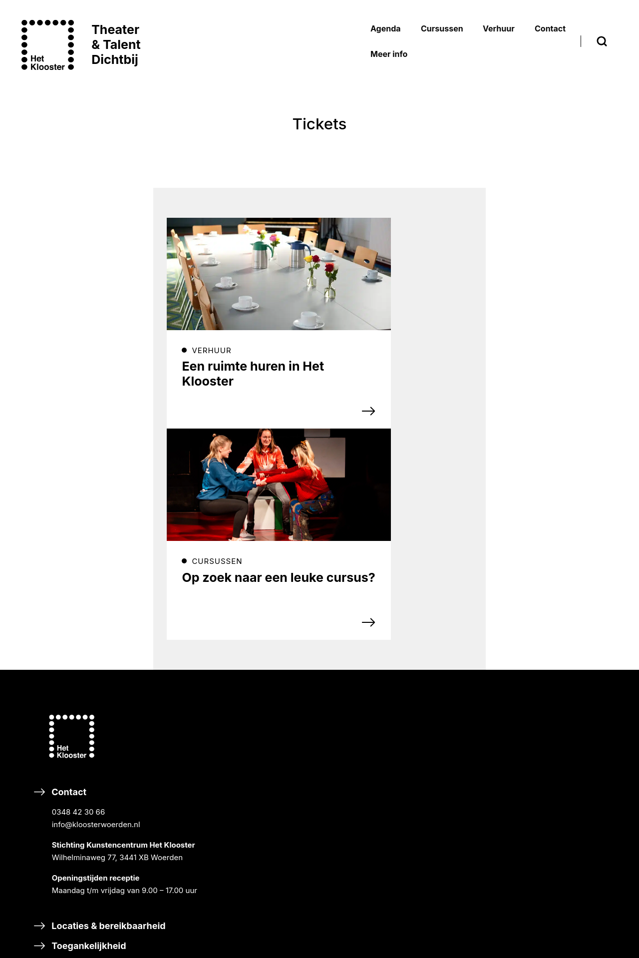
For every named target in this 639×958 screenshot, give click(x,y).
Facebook (252, 652)
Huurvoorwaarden (575, 696)
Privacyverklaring (574, 709)
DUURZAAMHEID (573, 589)
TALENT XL (465, 739)
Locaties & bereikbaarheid (100, 757)
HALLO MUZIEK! (474, 813)
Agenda (451, 515)
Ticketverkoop (568, 723)
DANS (455, 688)
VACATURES (565, 602)
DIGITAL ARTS (470, 726)
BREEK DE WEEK (475, 536)
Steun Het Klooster (280, 847)
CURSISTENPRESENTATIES (493, 574)
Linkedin (321, 679)
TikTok (246, 679)
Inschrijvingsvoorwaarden (589, 669)
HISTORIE (560, 562)
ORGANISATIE (568, 575)
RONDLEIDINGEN (475, 587)
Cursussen (458, 628)
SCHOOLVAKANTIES (579, 616)
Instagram (324, 652)
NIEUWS (558, 548)
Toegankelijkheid (80, 777)
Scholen (452, 767)
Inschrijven (268, 586)
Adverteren (459, 873)
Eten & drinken (74, 797)
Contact (104, 662)
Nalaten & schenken (282, 899)
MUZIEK (459, 649)
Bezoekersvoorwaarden (585, 682)
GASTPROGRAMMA (480, 601)
